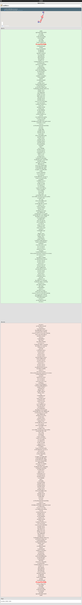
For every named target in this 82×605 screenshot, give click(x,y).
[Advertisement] (34, 312)
